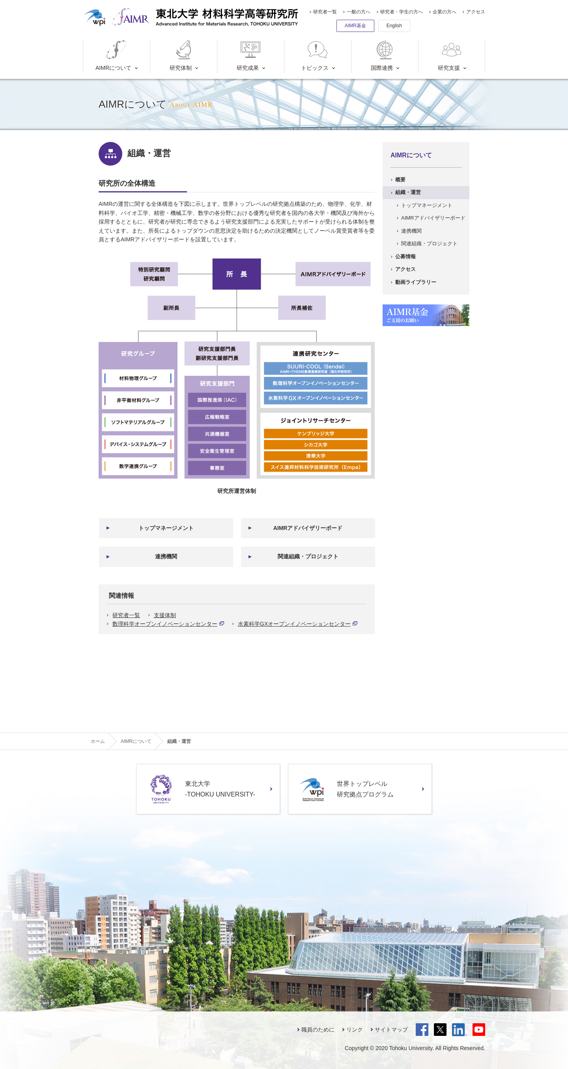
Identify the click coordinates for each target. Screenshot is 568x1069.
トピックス (315, 55)
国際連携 (383, 55)
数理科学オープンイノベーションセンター (168, 624)
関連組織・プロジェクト (308, 556)
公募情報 (405, 256)
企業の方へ (444, 12)
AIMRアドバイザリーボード (308, 528)
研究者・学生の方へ (401, 12)
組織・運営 (408, 192)
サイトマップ (391, 1029)
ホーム (98, 741)
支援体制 (165, 615)
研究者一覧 (325, 12)
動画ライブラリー (415, 282)
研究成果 (249, 55)
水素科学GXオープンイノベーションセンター (297, 624)
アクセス (475, 12)
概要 (400, 180)
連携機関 (166, 556)
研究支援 (450, 55)
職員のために (317, 1029)
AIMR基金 (355, 25)
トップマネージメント (166, 528)
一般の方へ (358, 12)
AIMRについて (113, 55)
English (394, 25)
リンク (354, 1029)
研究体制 (182, 55)
